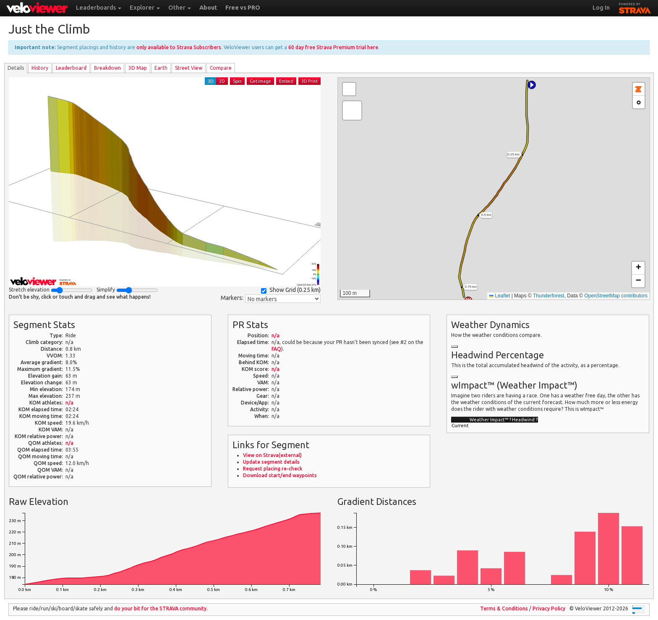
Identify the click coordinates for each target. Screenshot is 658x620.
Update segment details (271, 462)
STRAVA (635, 7)
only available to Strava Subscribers (178, 47)
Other (179, 7)
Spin (237, 81)
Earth (160, 68)
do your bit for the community (160, 608)
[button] (531, 85)
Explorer (145, 7)
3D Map (137, 68)
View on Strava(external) (272, 455)
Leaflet (499, 296)
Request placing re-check (272, 468)
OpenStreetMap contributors (616, 296)
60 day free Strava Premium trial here (333, 47)
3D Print (309, 81)
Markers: (232, 297)
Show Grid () (291, 290)
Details (16, 68)
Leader (71, 68)
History (39, 68)
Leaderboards (98, 7)
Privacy (549, 608)
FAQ (276, 349)
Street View (188, 68)
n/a (69, 402)
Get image (260, 81)
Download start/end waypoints (280, 475)
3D (211, 81)
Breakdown (107, 68)
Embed (286, 81)
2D (222, 81)
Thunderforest (548, 296)
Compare (221, 68)
